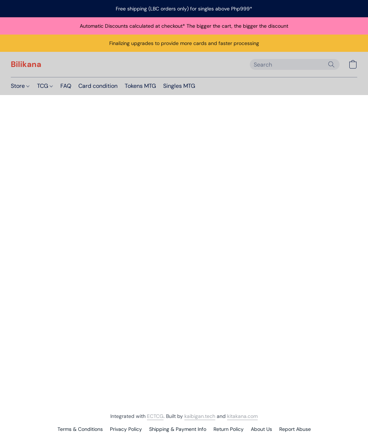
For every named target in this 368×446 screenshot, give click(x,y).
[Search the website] (331, 64)
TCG (45, 86)
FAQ (65, 86)
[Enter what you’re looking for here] (295, 64)
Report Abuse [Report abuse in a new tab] (295, 429)
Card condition (98, 86)
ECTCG (155, 416)
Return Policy (228, 429)
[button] (26, 64)
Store (20, 86)
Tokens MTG (140, 86)
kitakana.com (242, 416)
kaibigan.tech (199, 416)
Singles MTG (179, 86)
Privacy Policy (126, 429)
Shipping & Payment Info (177, 429)
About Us (261, 429)
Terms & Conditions (80, 429)
